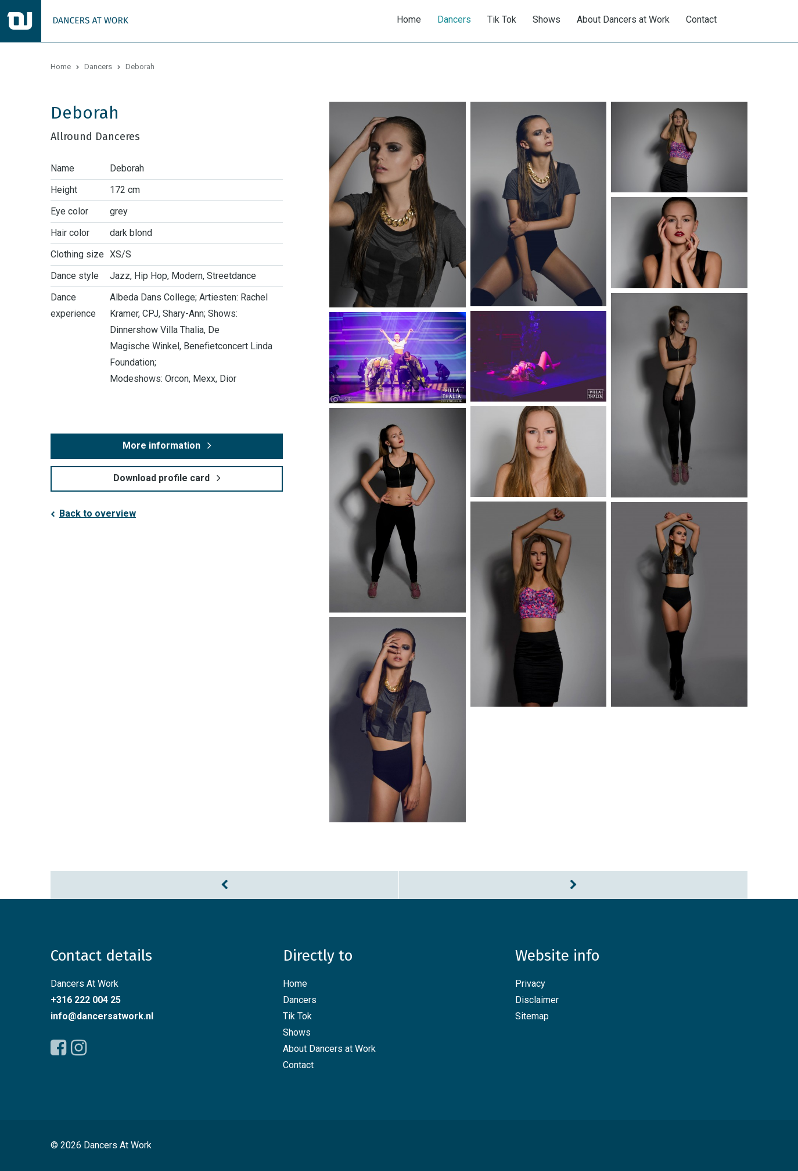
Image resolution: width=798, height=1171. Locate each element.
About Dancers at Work (623, 19)
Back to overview (97, 513)
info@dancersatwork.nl (102, 1016)
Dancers (454, 19)
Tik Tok (501, 19)
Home (409, 19)
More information (161, 445)
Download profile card (161, 478)
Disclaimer (537, 999)
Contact (701, 19)
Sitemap (532, 1016)
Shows (546, 19)
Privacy (530, 983)
